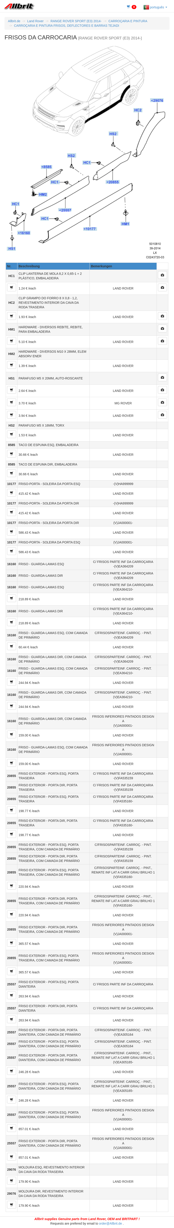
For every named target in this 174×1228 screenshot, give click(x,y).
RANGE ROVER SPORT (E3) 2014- (76, 21)
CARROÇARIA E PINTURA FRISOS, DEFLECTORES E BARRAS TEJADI (66, 25)
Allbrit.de (14, 21)
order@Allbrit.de (110, 1223)
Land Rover (35, 21)
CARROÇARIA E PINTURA (128, 21)
